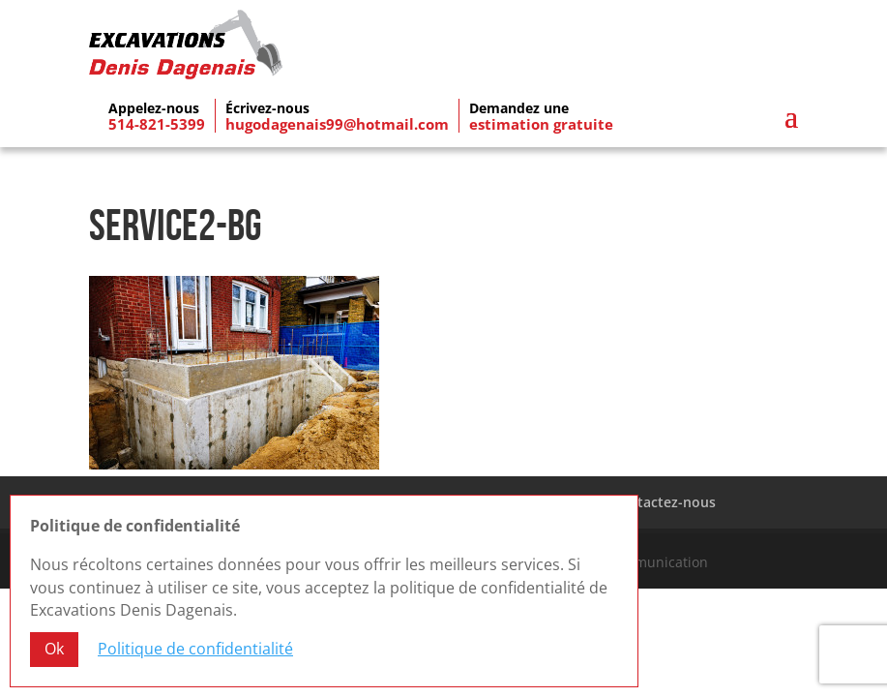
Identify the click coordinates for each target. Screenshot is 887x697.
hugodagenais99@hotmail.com (337, 124)
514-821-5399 (156, 124)
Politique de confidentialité (195, 649)
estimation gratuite (541, 124)
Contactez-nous (663, 502)
